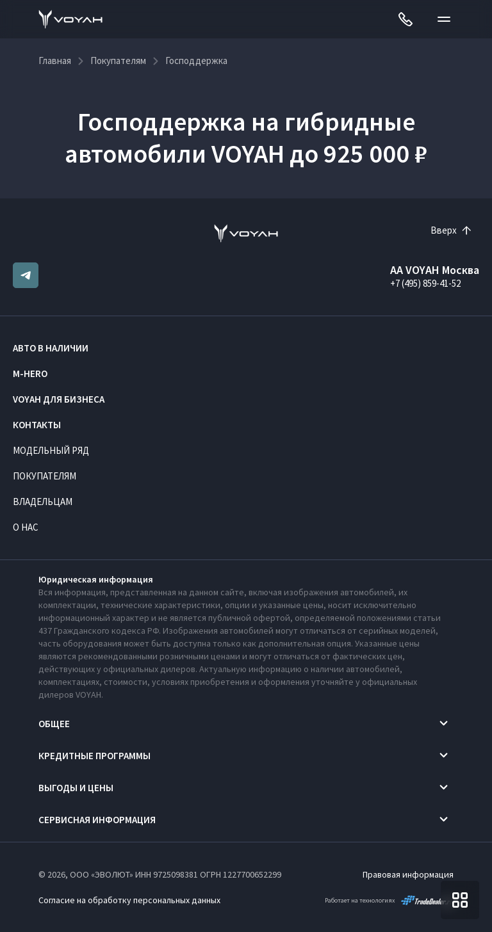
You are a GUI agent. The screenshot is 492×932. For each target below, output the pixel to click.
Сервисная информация (97, 820)
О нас (25, 527)
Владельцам (42, 501)
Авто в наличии (50, 348)
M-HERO (30, 373)
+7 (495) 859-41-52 (425, 283)
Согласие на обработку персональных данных (129, 900)
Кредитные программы (94, 756)
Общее (54, 724)
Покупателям (44, 476)
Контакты (37, 425)
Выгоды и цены (75, 788)
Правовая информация (408, 874)
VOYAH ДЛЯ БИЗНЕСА (58, 399)
